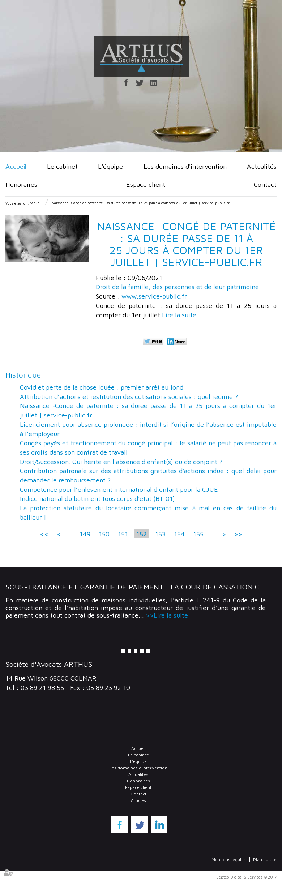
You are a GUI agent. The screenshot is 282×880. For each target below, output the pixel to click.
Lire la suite (179, 315)
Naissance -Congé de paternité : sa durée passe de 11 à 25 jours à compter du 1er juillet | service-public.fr (140, 203)
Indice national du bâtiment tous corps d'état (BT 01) (97, 498)
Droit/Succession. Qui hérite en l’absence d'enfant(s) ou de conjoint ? (121, 461)
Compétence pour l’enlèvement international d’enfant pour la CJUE (119, 489)
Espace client (145, 184)
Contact (265, 184)
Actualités (262, 166)
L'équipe (110, 166)
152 (141, 534)
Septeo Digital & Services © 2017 (246, 877)
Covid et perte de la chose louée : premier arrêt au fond (101, 387)
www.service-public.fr (154, 296)
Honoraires (21, 184)
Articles (138, 800)
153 (160, 534)
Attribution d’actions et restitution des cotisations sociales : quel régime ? (129, 396)
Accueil (15, 166)
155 (198, 534)
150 (104, 534)
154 (179, 534)
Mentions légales (229, 859)
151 (123, 534)
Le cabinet (62, 166)
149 (85, 534)
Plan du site (265, 859)
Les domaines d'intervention (185, 166)
